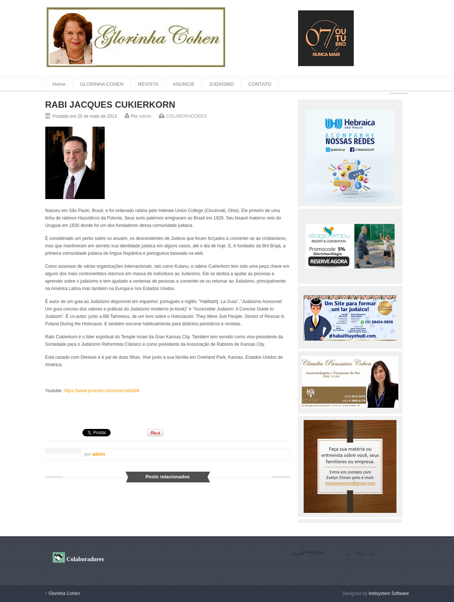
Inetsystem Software (389, 593)
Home (59, 84)
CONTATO (259, 84)
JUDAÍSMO (221, 84)
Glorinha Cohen (62, 593)
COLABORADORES (186, 116)
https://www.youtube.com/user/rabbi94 (101, 390)
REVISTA (148, 84)
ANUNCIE (184, 84)
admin (145, 116)
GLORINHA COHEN (102, 84)
